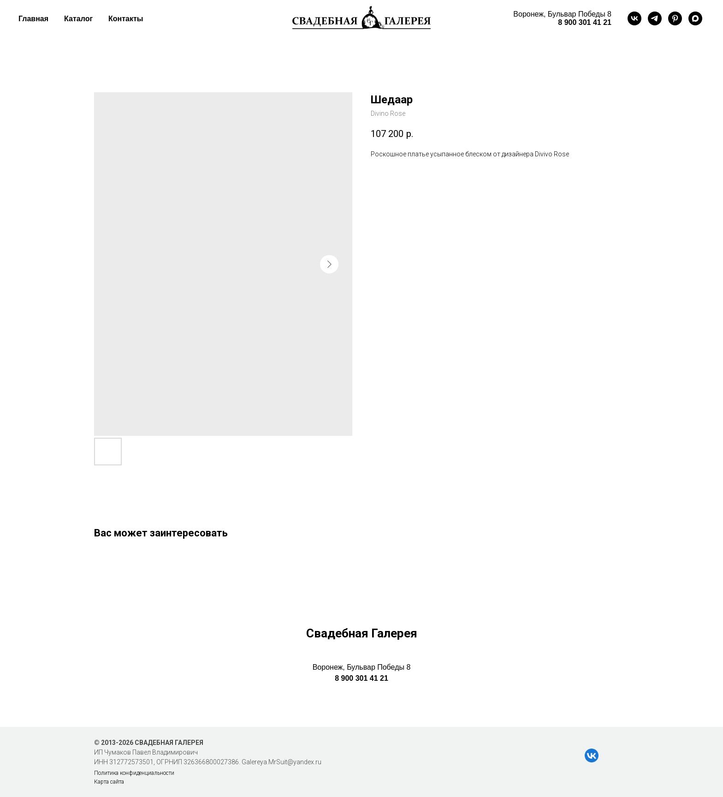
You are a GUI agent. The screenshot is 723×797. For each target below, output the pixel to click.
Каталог (78, 19)
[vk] (634, 18)
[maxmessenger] (695, 18)
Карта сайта (109, 782)
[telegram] (655, 18)
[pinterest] (675, 18)
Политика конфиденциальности (134, 773)
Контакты (125, 19)
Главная (33, 19)
